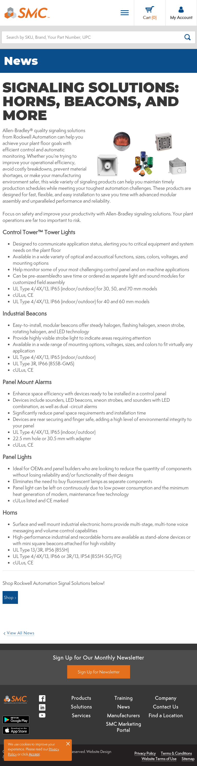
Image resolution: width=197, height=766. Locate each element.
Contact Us (165, 707)
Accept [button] (34, 754)
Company (165, 698)
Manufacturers (123, 715)
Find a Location (166, 715)
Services (81, 715)
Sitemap (188, 758)
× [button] (68, 743)
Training (123, 698)
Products (81, 698)
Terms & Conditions (176, 753)
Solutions (81, 707)
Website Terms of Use (159, 758)
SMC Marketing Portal (123, 727)
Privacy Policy (145, 753)
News (123, 707)
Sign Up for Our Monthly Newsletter (98, 657)
